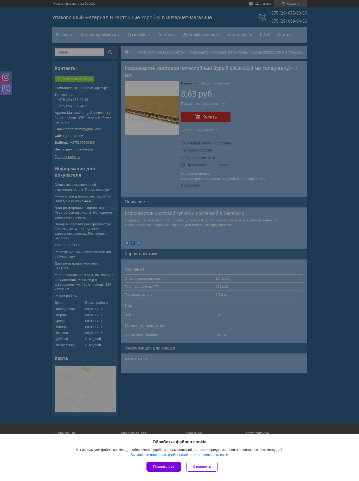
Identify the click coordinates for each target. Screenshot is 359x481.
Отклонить (202, 467)
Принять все (163, 467)
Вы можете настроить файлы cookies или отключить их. (177, 455)
